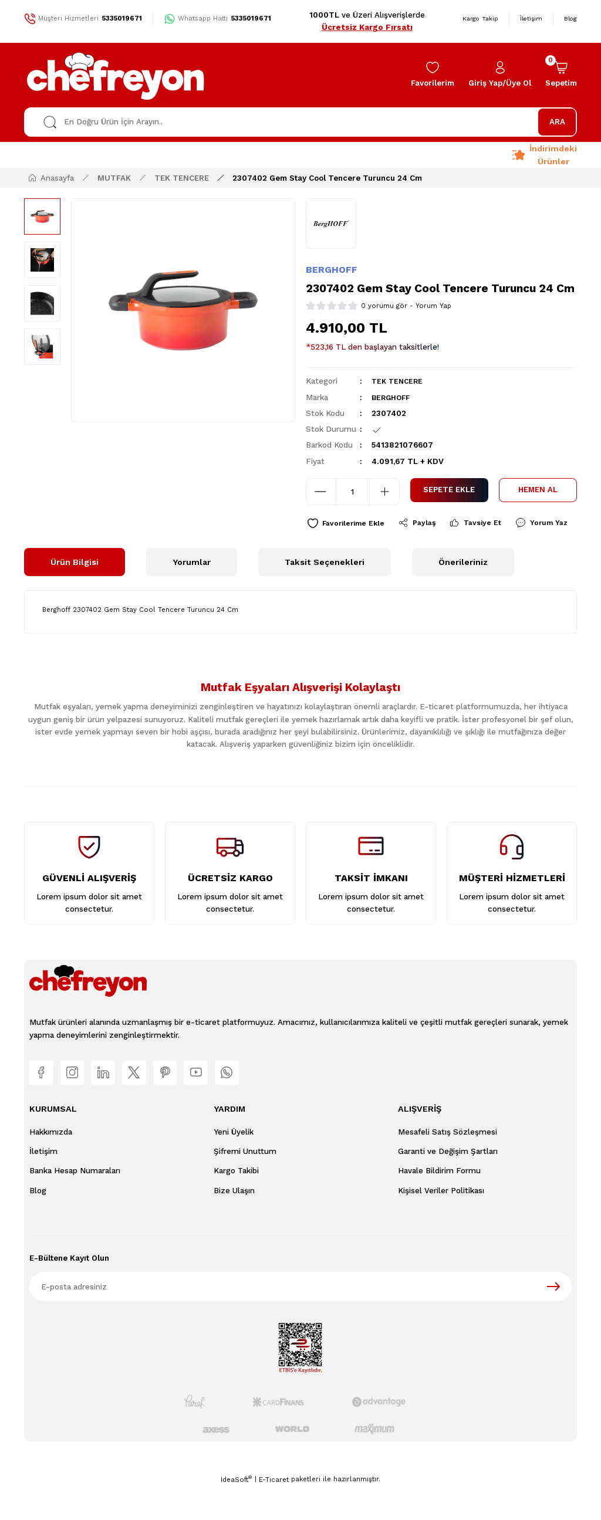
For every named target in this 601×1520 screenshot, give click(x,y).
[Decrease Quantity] (321, 491)
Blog (37, 1222)
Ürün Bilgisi (74, 590)
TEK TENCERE (399, 381)
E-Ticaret (274, 1512)
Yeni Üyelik (234, 1164)
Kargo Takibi (236, 1203)
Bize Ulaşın (234, 1222)
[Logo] (116, 75)
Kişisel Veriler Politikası (441, 1222)
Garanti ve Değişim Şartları (448, 1183)
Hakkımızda (50, 1164)
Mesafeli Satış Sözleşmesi (447, 1164)
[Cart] (561, 74)
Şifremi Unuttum (245, 1183)
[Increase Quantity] (384, 491)
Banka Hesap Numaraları (74, 1203)
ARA (557, 121)
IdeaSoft (236, 1511)
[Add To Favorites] (348, 524)
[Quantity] (353, 491)
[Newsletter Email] (300, 1318)
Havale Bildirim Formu (439, 1203)
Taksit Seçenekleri (324, 590)
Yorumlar (192, 590)
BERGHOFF (331, 269)
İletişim (43, 1183)
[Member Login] (499, 74)
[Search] (300, 122)
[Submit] (553, 1318)
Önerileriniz (463, 590)
